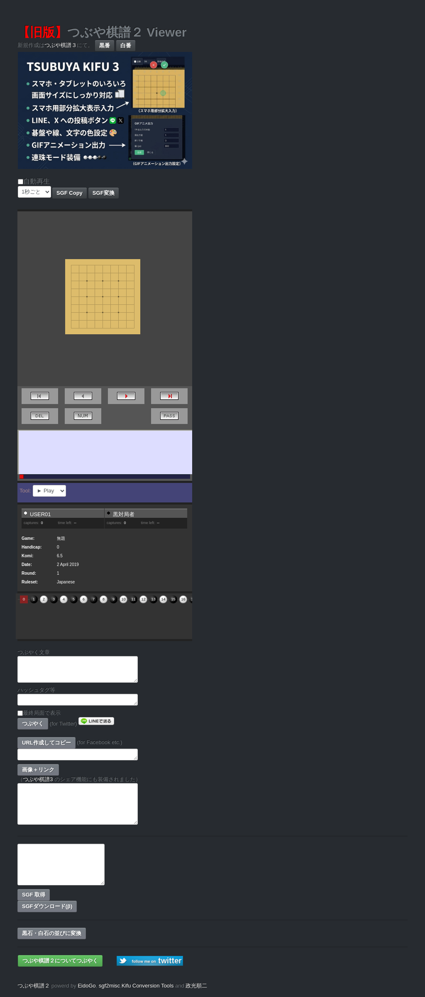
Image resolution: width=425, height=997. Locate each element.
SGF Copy (69, 193)
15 (173, 599)
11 (133, 599)
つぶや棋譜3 (38, 779)
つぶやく (33, 723)
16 (183, 599)
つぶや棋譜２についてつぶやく (60, 961)
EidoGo (86, 985)
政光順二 (196, 985)
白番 (125, 45)
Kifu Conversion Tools (148, 985)
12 (143, 599)
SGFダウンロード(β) (47, 906)
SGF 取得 (33, 895)
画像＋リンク (38, 770)
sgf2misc (109, 985)
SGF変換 (104, 193)
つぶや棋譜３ (60, 45)
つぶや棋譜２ (33, 985)
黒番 (104, 45)
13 (153, 599)
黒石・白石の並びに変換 (51, 933)
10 (123, 599)
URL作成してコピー (46, 743)
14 (163, 599)
